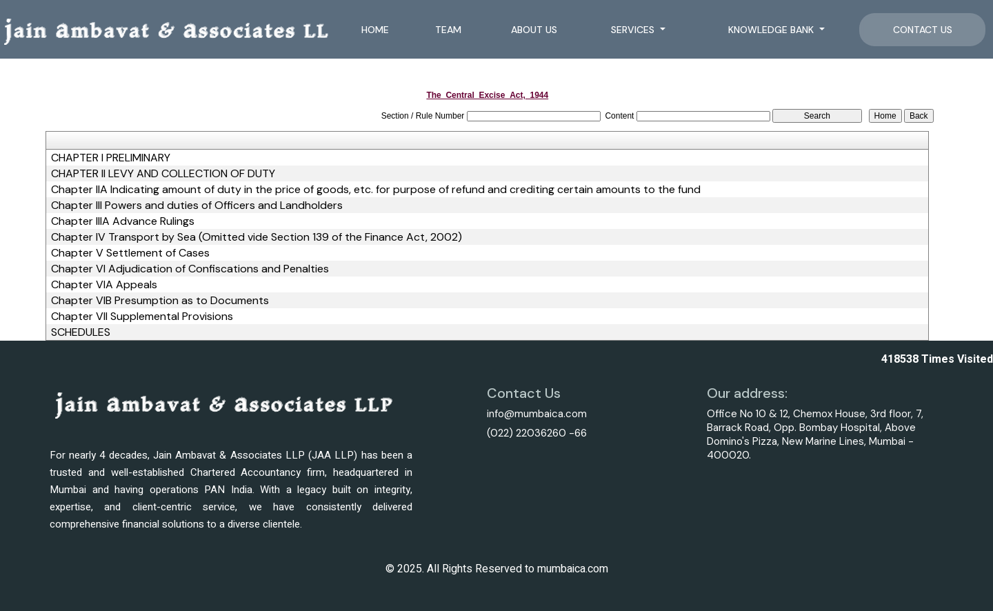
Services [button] (634, 29)
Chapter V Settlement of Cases (130, 253)
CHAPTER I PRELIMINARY (110, 157)
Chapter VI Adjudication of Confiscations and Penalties (190, 268)
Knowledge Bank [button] (772, 29)
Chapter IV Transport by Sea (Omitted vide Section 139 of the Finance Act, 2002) (256, 237)
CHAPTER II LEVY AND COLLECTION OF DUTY (163, 173)
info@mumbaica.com (537, 414)
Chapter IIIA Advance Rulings (122, 221)
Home (375, 29)
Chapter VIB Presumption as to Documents (160, 300)
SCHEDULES (80, 332)
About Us (534, 29)
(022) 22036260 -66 (537, 433)
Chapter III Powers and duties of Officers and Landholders (197, 205)
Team (448, 29)
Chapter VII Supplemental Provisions (142, 316)
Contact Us (922, 29)
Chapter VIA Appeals (104, 284)
